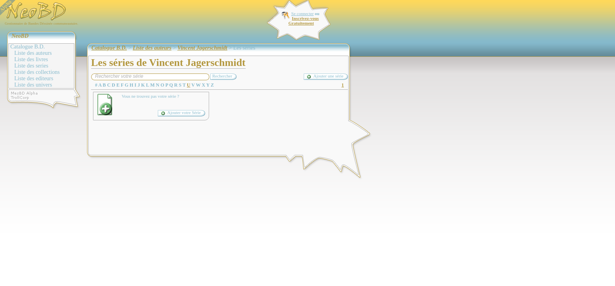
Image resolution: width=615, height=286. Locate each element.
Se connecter (302, 13)
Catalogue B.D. (27, 47)
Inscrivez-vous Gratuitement (303, 20)
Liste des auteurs (33, 53)
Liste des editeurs (33, 78)
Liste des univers (33, 85)
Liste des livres (31, 59)
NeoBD (20, 36)
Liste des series (31, 66)
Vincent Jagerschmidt (202, 48)
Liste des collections (37, 72)
